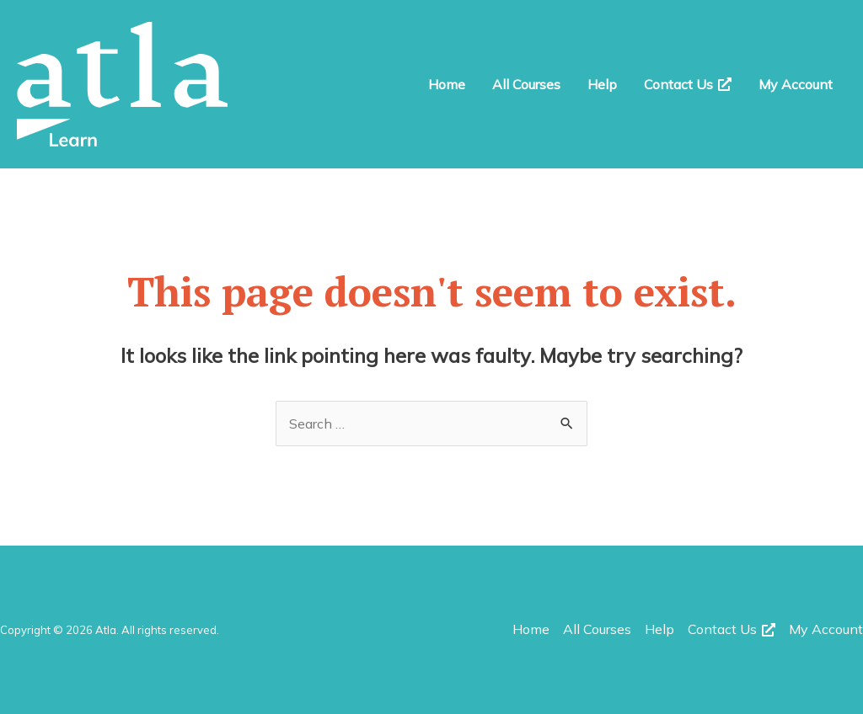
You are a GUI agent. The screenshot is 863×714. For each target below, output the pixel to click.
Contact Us (688, 84)
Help (602, 84)
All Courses (526, 84)
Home (446, 84)
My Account (795, 84)
